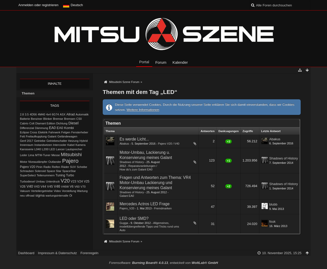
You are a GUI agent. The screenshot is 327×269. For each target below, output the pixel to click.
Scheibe (82, 166)
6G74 (55, 114)
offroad (30, 195)
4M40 (41, 114)
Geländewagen (67, 136)
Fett (22, 136)
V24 (80, 181)
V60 (76, 186)
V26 (23, 186)
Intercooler (59, 144)
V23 (73, 181)
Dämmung (41, 128)
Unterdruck (53, 181)
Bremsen (69, 118)
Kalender (180, 62)
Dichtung (61, 123)
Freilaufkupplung (36, 136)
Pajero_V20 (127, 208)
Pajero (70, 161)
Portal (144, 62)
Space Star (54, 171)
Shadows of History (132, 162)
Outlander (54, 161)
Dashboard (26, 253)
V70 (83, 186)
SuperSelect (28, 175)
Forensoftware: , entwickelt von (163, 263)
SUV (73, 166)
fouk (272, 221)
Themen (28, 93)
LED (52, 149)
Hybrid (83, 140)
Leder (23, 155)
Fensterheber (79, 132)
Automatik (82, 114)
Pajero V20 (27, 167)
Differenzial (27, 128)
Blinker (47, 118)
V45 (50, 186)
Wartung (82, 190)
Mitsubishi (71, 154)
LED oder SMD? (134, 218)
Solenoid (40, 171)
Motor (23, 161)
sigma (39, 195)
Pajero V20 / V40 (168, 143)
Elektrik (43, 132)
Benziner (36, 118)
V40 (30, 186)
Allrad (70, 114)
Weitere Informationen (143, 110)
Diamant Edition (45, 123)
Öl (70, 195)
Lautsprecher (74, 149)
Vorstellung (69, 190)
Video (57, 190)
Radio (47, 166)
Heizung (73, 140)
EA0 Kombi (65, 128)
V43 (37, 186)
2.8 (22, 114)
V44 (43, 186)
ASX (62, 114)
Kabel (71, 144)
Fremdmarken (163, 208)
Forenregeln (89, 253)
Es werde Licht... (134, 139)
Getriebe (39, 140)
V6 (72, 186)
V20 (65, 181)
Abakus (124, 143)
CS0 (79, 118)
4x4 (48, 114)
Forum (160, 62)
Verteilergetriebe (42, 190)
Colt (31, 123)
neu (22, 195)
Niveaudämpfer (38, 161)
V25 (86, 181)
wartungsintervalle (56, 195)
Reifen (56, 166)
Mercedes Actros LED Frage (145, 204)
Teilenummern (46, 175)
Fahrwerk (55, 132)
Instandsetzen (43, 144)
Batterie (25, 118)
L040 (37, 149)
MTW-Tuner (42, 155)
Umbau (40, 181)
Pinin (39, 166)
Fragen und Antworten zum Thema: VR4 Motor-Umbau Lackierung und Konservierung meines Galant (155, 182)
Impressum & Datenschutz (57, 253)
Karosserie (26, 149)
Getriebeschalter (56, 140)
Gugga (124, 222)
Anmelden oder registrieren (38, 5)
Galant (52, 136)
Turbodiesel (27, 181)
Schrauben (27, 171)
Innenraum (26, 144)
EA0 (52, 128)
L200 (45, 149)
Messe (55, 155)
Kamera (81, 144)
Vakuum (25, 190)
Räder (65, 166)
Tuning (60, 175)
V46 (57, 186)
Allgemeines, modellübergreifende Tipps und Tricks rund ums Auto (149, 226)
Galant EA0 (127, 195)
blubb (273, 204)
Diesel (73, 123)
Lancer (60, 149)
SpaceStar (69, 171)
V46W (65, 186)
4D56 (33, 114)
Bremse (58, 118)
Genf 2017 (26, 140)
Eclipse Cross (28, 132)
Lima (31, 155)
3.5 (27, 114)
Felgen (65, 132)
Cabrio (24, 123)
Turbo (70, 175)
